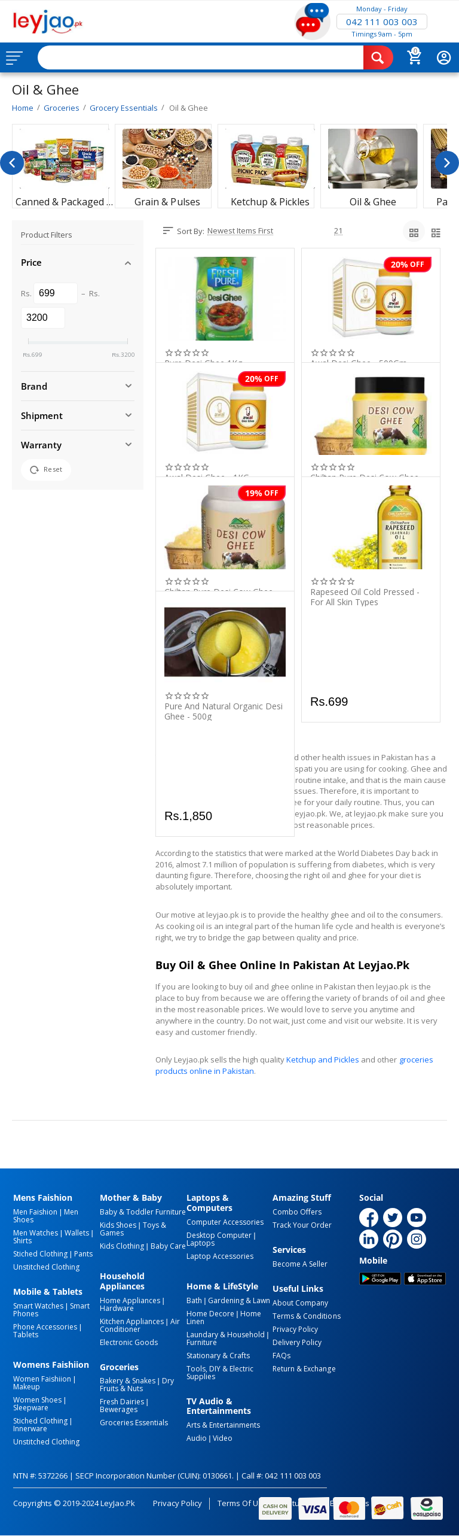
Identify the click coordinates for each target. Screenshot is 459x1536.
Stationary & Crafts (218, 1355)
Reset (46, 470)
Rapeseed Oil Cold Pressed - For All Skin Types (365, 596)
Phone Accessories (45, 1327)
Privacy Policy (295, 1329)
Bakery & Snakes (127, 1381)
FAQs (281, 1355)
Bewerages (118, 1409)
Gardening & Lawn (239, 1300)
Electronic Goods (129, 1342)
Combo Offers (297, 1212)
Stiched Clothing (40, 1254)
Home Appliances (130, 1300)
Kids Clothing (122, 1246)
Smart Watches (38, 1306)
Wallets (77, 1233)
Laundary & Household (225, 1334)
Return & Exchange (304, 1369)
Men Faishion (35, 1212)
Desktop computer (219, 1235)
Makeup (26, 1387)
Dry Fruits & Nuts (137, 1385)
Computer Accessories (225, 1222)
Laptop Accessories (219, 1256)
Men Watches (35, 1233)
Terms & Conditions (306, 1316)
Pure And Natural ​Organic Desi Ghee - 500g (223, 711)
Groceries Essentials (134, 1422)
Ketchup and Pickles (322, 1059)
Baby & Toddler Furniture (143, 1212)
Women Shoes (37, 1400)
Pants (83, 1254)
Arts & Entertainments (223, 1425)
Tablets (25, 1334)
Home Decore (210, 1314)
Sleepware (30, 1408)
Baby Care (168, 1246)
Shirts (22, 1241)
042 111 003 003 (382, 22)
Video (222, 1438)
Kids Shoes (118, 1225)
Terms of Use (242, 1503)
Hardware (117, 1308)
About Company (300, 1303)
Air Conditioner (140, 1325)
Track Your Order (302, 1225)
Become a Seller (300, 1264)
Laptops (200, 1243)
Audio (196, 1438)
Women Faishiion (42, 1379)
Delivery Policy (297, 1342)
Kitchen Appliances (132, 1321)
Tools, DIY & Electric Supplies (219, 1373)
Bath (194, 1300)
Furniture (201, 1342)
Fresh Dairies (122, 1402)
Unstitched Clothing (46, 1267)
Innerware (30, 1428)
